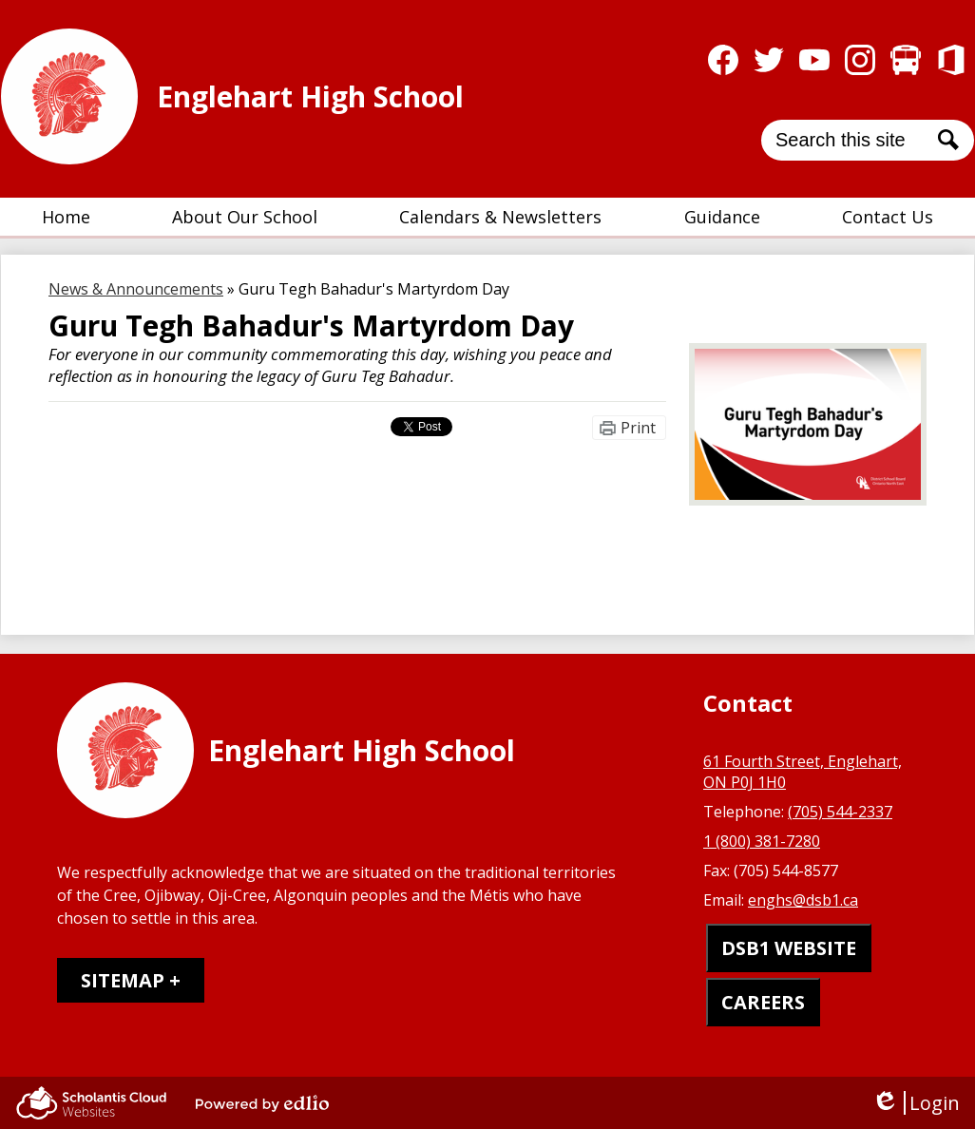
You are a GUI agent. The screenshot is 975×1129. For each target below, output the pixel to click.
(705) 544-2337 (840, 811)
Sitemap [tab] (122, 980)
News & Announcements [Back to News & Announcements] (135, 288)
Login (915, 1103)
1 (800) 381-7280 (761, 841)
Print (638, 427)
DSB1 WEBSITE (788, 948)
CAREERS (763, 1002)
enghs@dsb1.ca (803, 900)
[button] (244, 217)
